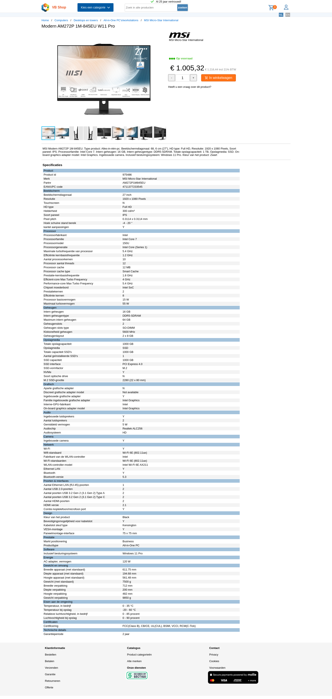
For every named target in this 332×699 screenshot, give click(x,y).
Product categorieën (139, 654)
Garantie (50, 674)
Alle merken (134, 661)
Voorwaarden (217, 667)
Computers (61, 20)
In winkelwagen (218, 78)
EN (288, 14)
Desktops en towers (86, 20)
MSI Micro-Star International (161, 20)
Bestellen (50, 654)
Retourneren (52, 680)
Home (45, 20)
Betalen (49, 661)
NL (281, 14)
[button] (162, 36)
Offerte (49, 687)
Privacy (213, 654)
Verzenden (51, 667)
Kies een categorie (95, 7)
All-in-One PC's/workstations (121, 20)
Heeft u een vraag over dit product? (189, 86)
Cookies (214, 661)
